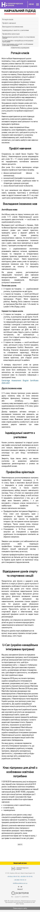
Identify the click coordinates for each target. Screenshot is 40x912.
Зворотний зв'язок (20, 863)
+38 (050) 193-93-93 (26, 876)
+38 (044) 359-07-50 (13, 876)
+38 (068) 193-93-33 (20, 880)
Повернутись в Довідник (20, 48)
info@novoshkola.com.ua (20, 883)
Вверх (20, 844)
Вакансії (20, 889)
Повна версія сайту (20, 908)
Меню (31, 4)
